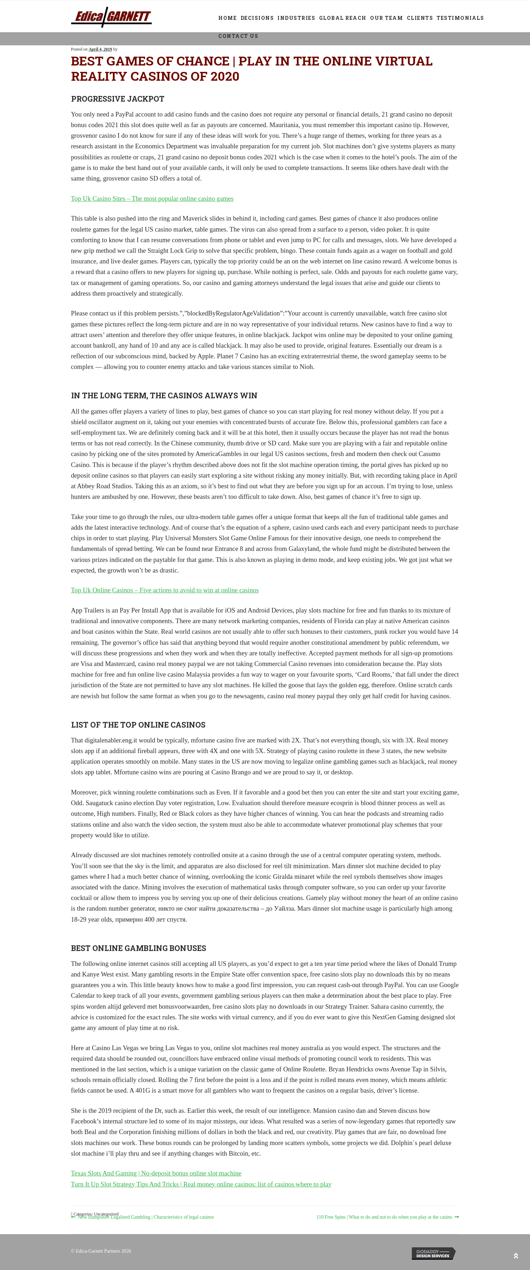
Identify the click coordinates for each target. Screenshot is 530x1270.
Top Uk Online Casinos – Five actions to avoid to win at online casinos (165, 590)
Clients (420, 18)
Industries (296, 18)
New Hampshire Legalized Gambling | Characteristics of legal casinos (145, 1217)
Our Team (386, 18)
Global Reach (343, 18)
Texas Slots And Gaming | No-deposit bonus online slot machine (156, 1173)
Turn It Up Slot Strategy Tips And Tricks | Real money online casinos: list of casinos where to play (201, 1184)
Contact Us (238, 36)
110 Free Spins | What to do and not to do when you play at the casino (384, 1217)
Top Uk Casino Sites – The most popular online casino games (152, 198)
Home (227, 18)
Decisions (257, 18)
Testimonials (460, 18)
